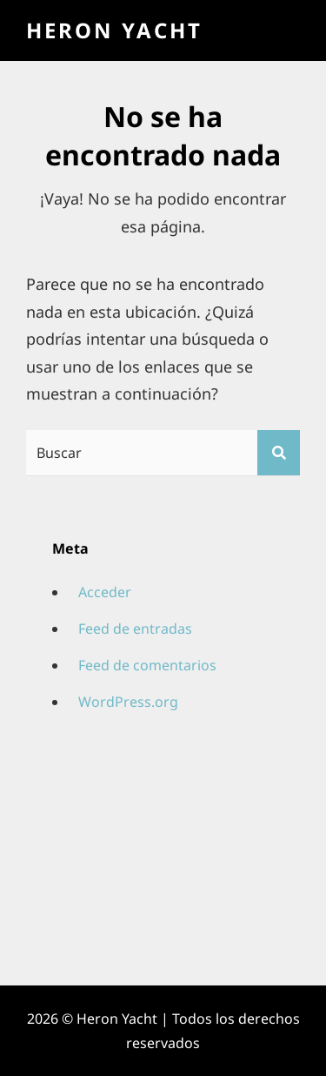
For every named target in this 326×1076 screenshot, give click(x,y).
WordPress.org (128, 701)
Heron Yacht (114, 30)
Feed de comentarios (147, 665)
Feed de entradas (135, 628)
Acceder (104, 592)
